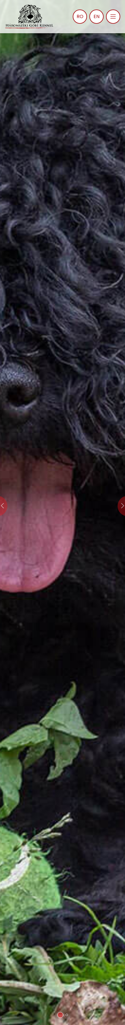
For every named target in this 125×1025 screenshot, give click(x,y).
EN (96, 16)
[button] (60, 1015)
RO (80, 16)
